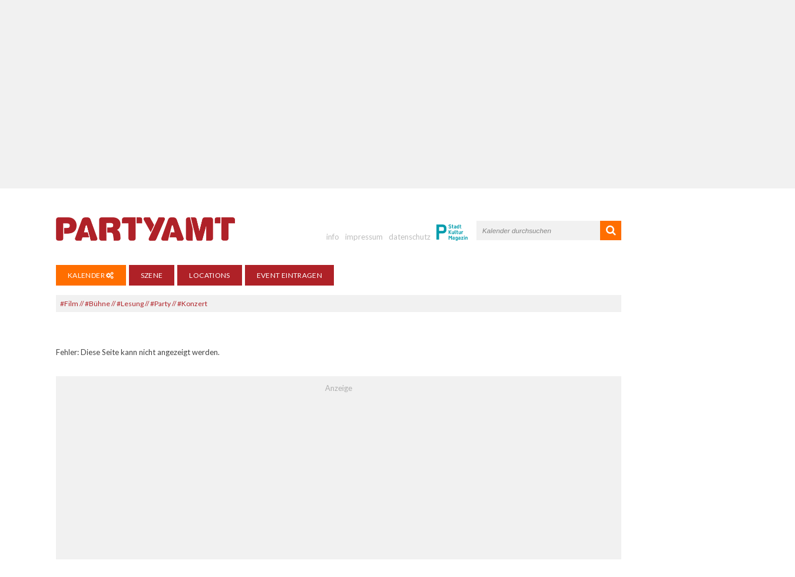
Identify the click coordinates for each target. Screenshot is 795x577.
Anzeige (338, 388)
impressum (364, 236)
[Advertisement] (397, 94)
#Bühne (97, 303)
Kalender (91, 275)
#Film (69, 303)
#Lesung (130, 303)
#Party (160, 303)
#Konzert (192, 303)
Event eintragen (289, 275)
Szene (152, 275)
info (332, 236)
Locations (209, 275)
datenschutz (409, 236)
